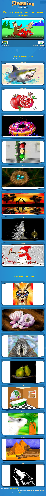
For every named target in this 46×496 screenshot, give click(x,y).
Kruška (23, 360)
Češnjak (23, 308)
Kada (23, 385)
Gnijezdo (23, 165)
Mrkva (23, 411)
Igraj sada (15, 488)
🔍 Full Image (5, 45)
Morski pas (23, 62)
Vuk (23, 463)
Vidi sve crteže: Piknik (38, 45)
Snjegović (23, 243)
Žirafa (23, 191)
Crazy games (40, 490)
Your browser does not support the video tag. (23, 29)
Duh (23, 217)
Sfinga (23, 437)
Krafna (23, 114)
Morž (23, 334)
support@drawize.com (21, 492)
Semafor (23, 140)
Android (30, 490)
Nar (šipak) (23, 88)
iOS (33, 490)
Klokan (23, 282)
